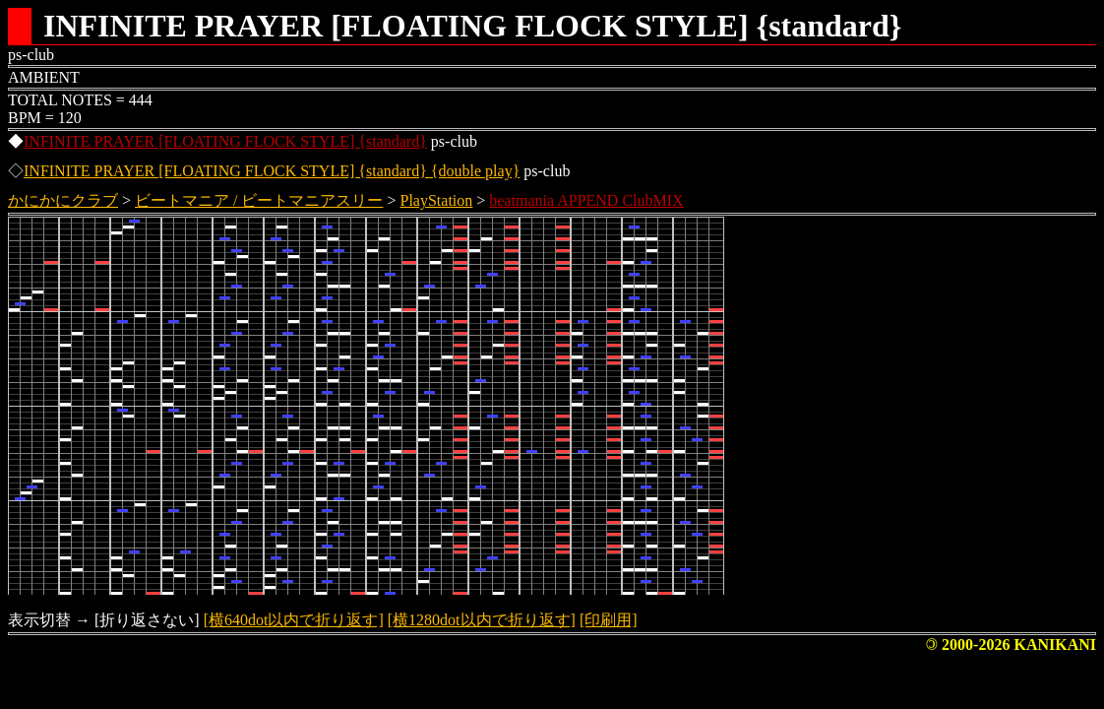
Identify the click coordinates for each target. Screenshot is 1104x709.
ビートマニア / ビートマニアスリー (259, 200)
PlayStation (436, 200)
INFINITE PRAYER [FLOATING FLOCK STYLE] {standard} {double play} (272, 170)
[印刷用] (609, 620)
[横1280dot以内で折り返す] (482, 620)
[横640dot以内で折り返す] (294, 620)
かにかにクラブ (63, 200)
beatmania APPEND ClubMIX (586, 200)
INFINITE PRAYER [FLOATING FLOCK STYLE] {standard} (225, 141)
